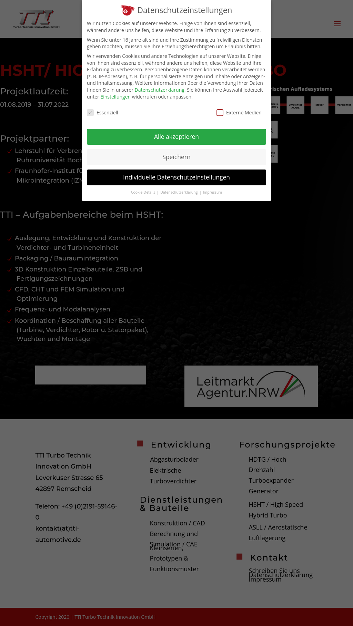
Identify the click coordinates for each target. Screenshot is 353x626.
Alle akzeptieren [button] (176, 134)
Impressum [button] (212, 190)
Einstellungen (115, 94)
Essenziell (102, 110)
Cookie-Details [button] (143, 190)
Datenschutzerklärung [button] (179, 190)
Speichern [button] (176, 155)
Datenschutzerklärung (159, 87)
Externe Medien (239, 110)
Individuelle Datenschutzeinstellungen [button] (176, 175)
